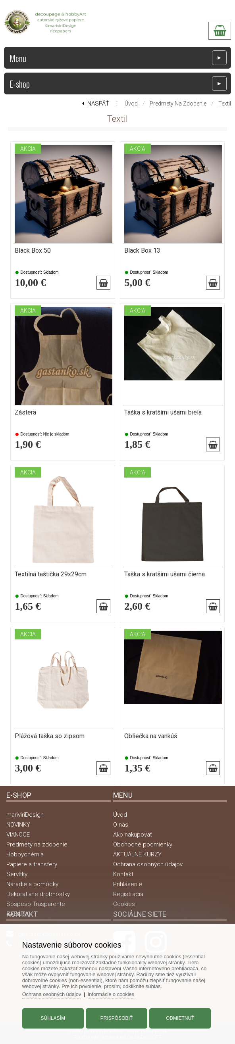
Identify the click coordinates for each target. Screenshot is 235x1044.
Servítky (16, 874)
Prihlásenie (127, 884)
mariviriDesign (25, 814)
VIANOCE (18, 834)
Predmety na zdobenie (178, 103)
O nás (120, 824)
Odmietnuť (179, 1017)
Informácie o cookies (113, 993)
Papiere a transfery (31, 864)
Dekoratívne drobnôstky (38, 894)
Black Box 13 (142, 251)
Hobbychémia (25, 854)
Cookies (124, 904)
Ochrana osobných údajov (148, 864)
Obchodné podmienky (142, 844)
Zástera (25, 412)
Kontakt (123, 874)
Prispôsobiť (116, 1017)
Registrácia (128, 894)
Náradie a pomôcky (32, 884)
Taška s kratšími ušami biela (163, 412)
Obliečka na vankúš (150, 736)
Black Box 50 (33, 251)
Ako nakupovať (132, 834)
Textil (224, 103)
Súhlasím (54, 1017)
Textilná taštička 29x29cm (51, 574)
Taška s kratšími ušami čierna (164, 574)
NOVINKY (18, 824)
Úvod (131, 103)
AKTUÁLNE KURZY (137, 854)
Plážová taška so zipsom (50, 736)
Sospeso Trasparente (35, 904)
